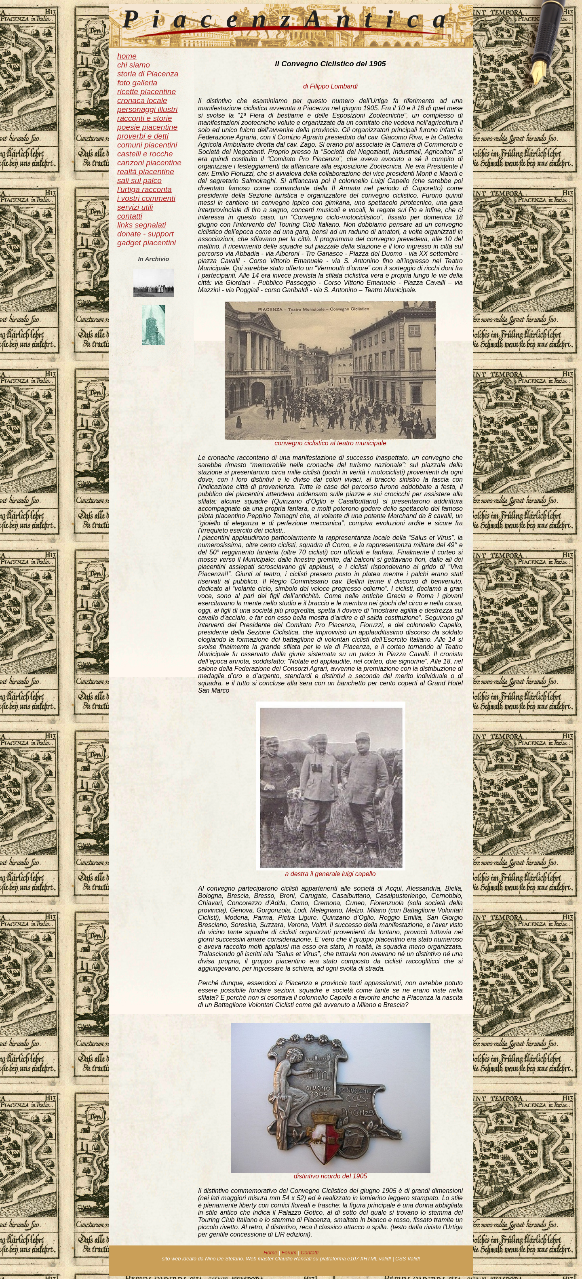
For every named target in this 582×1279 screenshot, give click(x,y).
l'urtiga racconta (144, 189)
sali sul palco (139, 180)
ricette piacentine (146, 91)
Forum (289, 1253)
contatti (129, 216)
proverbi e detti (143, 136)
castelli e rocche (145, 154)
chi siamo (133, 65)
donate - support (145, 234)
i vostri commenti (146, 198)
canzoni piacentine (149, 162)
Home (270, 1253)
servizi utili (135, 207)
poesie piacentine (147, 127)
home (127, 56)
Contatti (309, 1253)
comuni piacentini (147, 145)
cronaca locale (142, 100)
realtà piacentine (145, 171)
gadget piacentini (146, 242)
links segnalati (141, 225)
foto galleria (137, 82)
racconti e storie (144, 118)
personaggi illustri (147, 109)
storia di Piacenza (147, 74)
